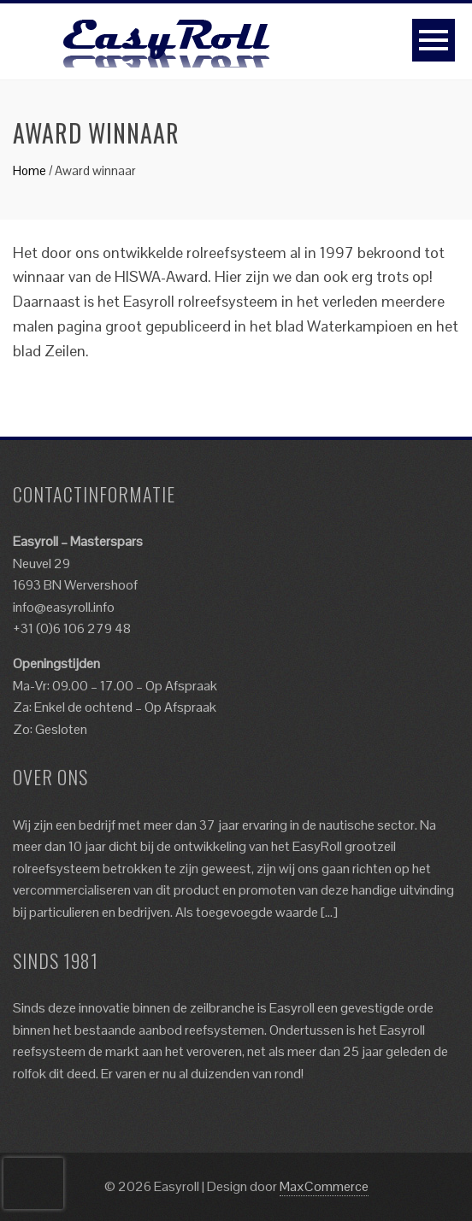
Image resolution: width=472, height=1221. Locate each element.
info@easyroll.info (64, 607)
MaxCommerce (324, 1186)
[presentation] (33, 1183)
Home (29, 170)
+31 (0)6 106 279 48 (72, 628)
